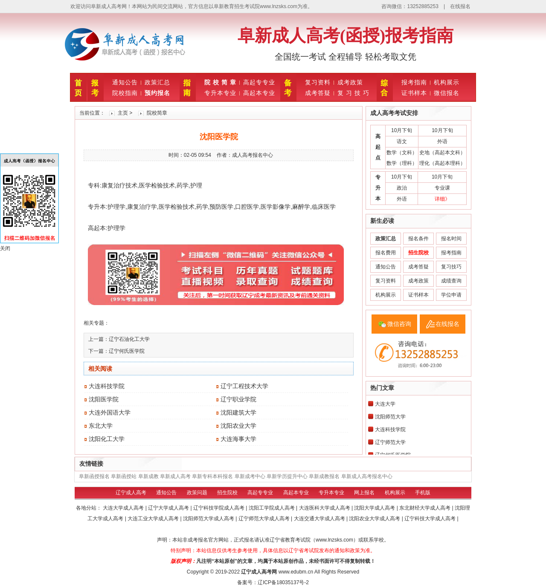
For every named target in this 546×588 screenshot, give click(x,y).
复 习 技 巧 (353, 92)
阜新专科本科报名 (212, 476)
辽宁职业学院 (238, 399)
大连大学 (385, 404)
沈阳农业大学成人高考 (375, 519)
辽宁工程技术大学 (244, 386)
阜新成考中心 (250, 476)
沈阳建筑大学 (238, 412)
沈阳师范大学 (390, 417)
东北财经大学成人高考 (425, 508)
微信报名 (446, 92)
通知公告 (125, 82)
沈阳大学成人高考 (375, 508)
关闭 (5, 248)
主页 (123, 113)
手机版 (422, 493)
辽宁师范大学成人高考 (264, 519)
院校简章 (157, 113)
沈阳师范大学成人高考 (209, 519)
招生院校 (227, 493)
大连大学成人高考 (124, 508)
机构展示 (446, 82)
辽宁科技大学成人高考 (430, 519)
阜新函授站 (123, 476)
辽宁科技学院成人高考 (219, 508)
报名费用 (385, 253)
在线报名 (460, 6)
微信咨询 (399, 323)
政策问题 (197, 493)
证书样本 (414, 92)
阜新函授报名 (94, 476)
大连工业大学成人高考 (154, 519)
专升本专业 (220, 92)
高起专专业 (259, 82)
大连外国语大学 (110, 412)
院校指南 (125, 92)
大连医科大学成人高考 (325, 508)
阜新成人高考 (175, 476)
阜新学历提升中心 (287, 476)
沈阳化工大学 (107, 438)
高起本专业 (259, 92)
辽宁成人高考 (131, 493)
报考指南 (414, 82)
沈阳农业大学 (238, 425)
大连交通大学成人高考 (320, 519)
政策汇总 (157, 82)
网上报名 (364, 493)
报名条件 (418, 239)
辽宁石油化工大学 (129, 339)
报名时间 (451, 239)
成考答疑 (318, 92)
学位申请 (451, 295)
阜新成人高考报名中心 (366, 476)
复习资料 (318, 82)
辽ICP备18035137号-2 (283, 582)
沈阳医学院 (104, 399)
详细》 (442, 199)
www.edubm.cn (296, 572)
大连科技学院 (107, 386)
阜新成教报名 (324, 476)
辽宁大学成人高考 (169, 508)
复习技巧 (451, 267)
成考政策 (350, 82)
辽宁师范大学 (390, 442)
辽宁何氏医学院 (127, 351)
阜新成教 (148, 476)
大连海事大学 (238, 438)
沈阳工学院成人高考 (272, 508)
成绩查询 (451, 281)
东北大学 (101, 425)
